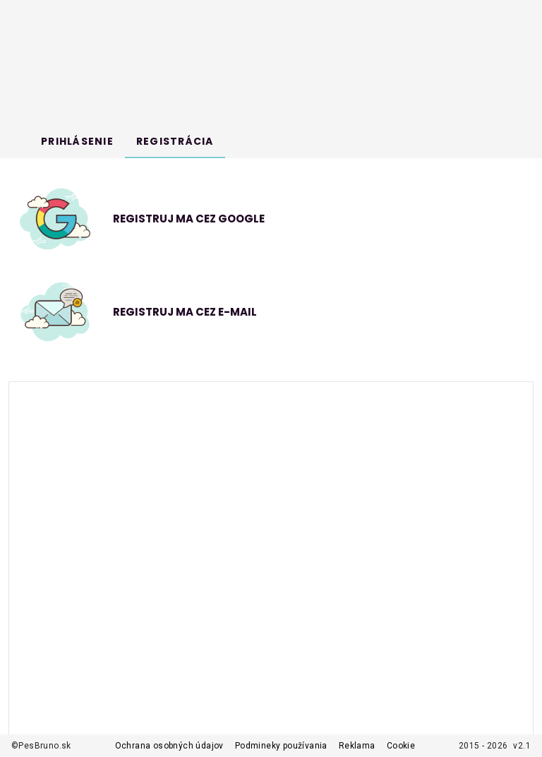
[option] (268, 219)
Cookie (401, 746)
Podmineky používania (281, 746)
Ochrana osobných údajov (169, 746)
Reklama (357, 746)
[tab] (77, 141)
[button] (268, 312)
